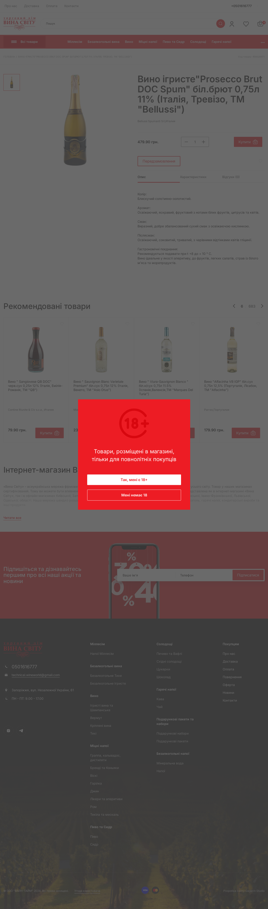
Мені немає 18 (134, 495)
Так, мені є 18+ (134, 479)
